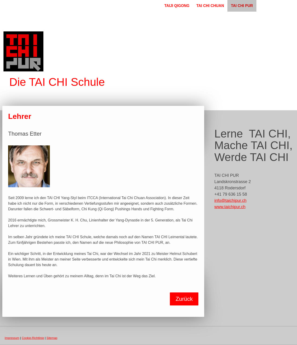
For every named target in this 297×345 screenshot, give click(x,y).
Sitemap (51, 338)
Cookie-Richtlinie (33, 338)
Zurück (184, 299)
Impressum (12, 338)
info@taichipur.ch (230, 200)
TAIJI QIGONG (176, 6)
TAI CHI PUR (242, 6)
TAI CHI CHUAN (210, 6)
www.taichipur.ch (229, 206)
